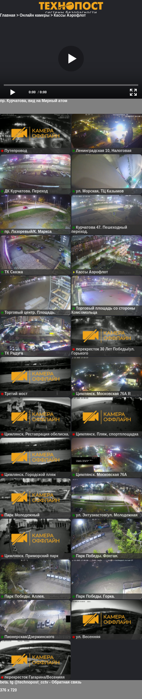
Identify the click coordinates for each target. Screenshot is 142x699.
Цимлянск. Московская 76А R (102, 394)
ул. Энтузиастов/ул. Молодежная (105, 515)
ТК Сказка (12, 272)
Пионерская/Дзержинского (27, 637)
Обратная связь (66, 682)
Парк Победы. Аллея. (23, 596)
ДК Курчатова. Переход (24, 191)
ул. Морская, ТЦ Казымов (98, 191)
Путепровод (14, 151)
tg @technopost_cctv (29, 682)
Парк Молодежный (20, 515)
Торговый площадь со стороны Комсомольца (103, 310)
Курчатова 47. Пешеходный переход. (99, 229)
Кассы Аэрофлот (90, 272)
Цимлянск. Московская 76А (100, 475)
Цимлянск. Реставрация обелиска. (35, 434)
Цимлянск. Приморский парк (29, 556)
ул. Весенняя (86, 637)
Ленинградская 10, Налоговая (102, 151)
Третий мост (14, 394)
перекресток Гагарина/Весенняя (33, 677)
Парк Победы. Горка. (94, 596)
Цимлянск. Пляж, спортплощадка (105, 434)
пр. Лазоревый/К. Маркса (26, 231)
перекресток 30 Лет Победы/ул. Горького (102, 351)
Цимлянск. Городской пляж (28, 475)
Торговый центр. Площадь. (28, 312)
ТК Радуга (12, 353)
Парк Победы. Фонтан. (95, 556)
